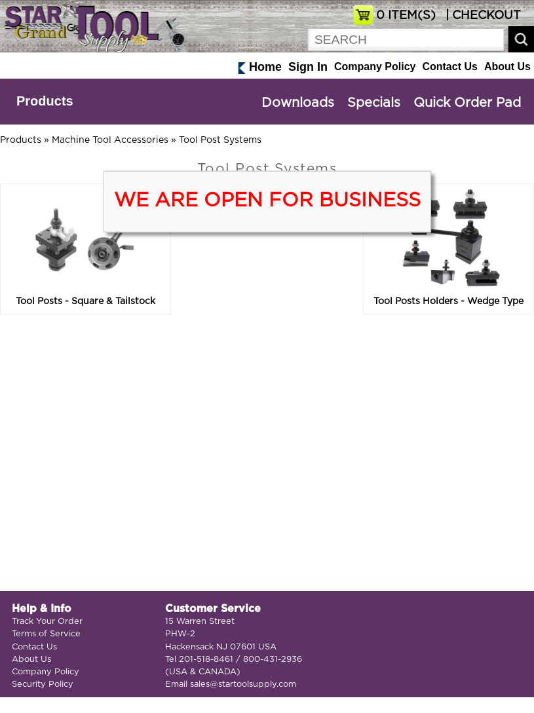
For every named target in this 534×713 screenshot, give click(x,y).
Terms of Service (46, 634)
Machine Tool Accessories (110, 140)
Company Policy (374, 66)
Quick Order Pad (467, 102)
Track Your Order (47, 621)
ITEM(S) (406, 16)
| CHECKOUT (481, 16)
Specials (373, 102)
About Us (507, 66)
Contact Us (449, 66)
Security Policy (42, 684)
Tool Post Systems (220, 140)
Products (44, 101)
